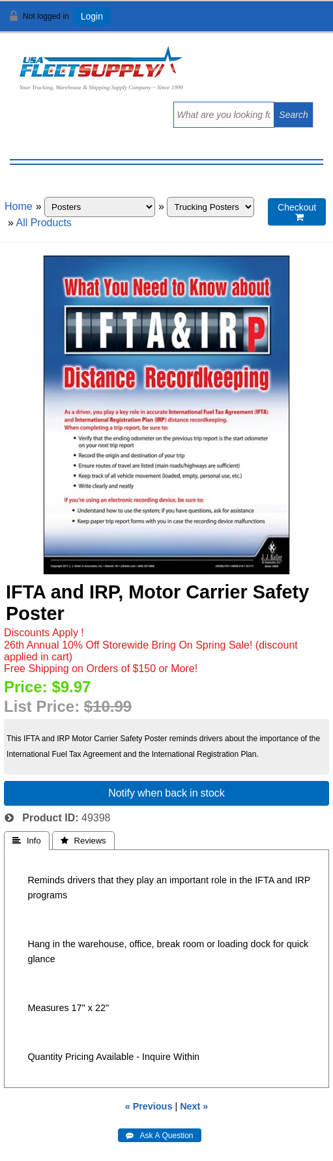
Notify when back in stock (166, 792)
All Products (43, 222)
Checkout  (297, 212)
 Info (26, 840)
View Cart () (282, 22)
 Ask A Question (159, 1135)
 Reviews (83, 840)
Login (92, 16)
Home (19, 206)
